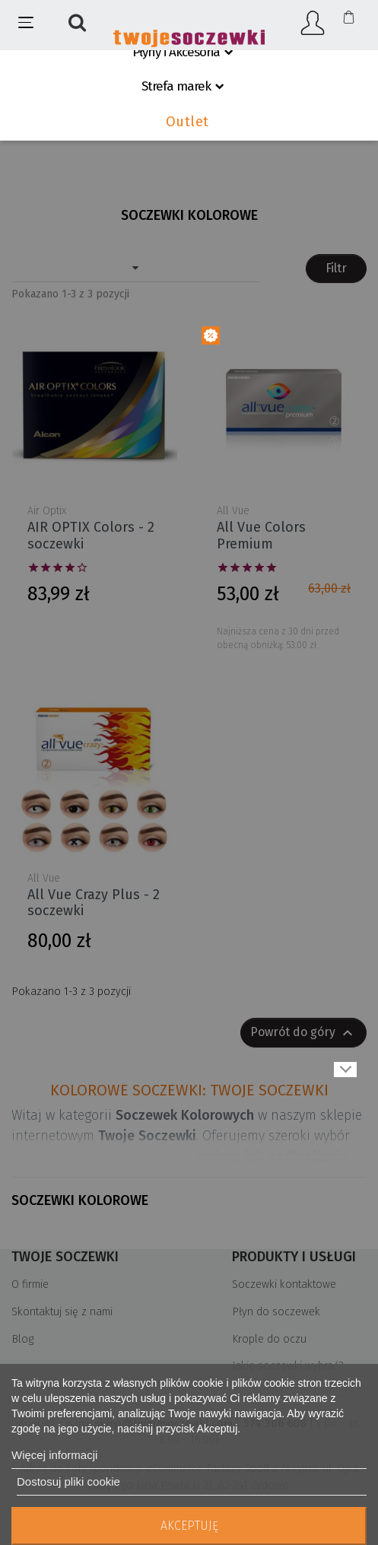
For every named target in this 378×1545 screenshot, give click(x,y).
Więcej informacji (54, 1454)
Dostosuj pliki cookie (68, 1481)
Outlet (187, 121)
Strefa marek (176, 86)
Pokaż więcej (345, 1069)
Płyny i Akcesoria (176, 52)
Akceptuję (189, 1525)
